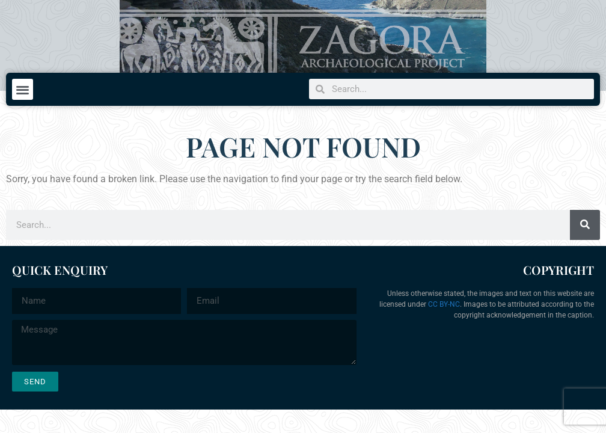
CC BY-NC (444, 304)
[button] (22, 89)
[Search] (585, 225)
